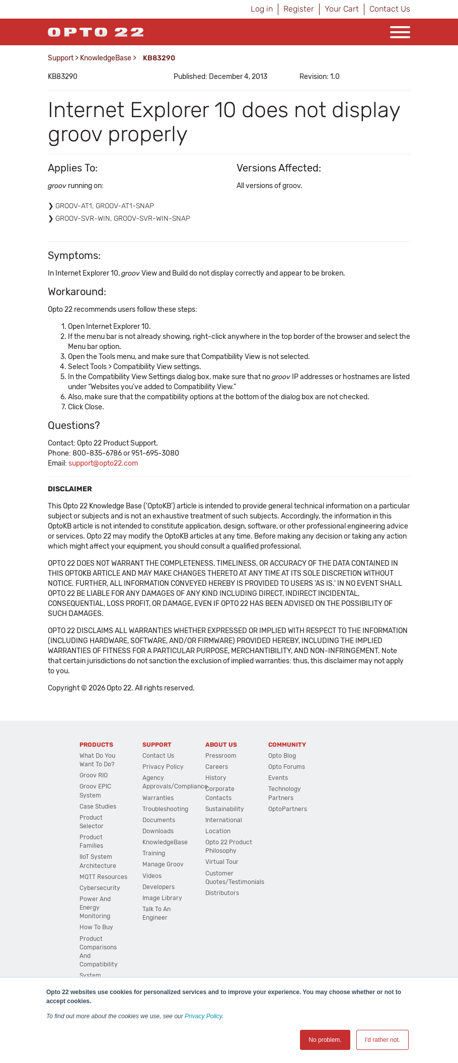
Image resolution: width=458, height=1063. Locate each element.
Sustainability (224, 809)
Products (96, 744)
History (215, 777)
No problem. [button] (325, 1039)
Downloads (158, 831)
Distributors (222, 893)
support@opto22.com (103, 463)
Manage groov (163, 864)
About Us (221, 744)
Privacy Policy (203, 1016)
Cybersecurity (100, 888)
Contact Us (389, 9)
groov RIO (94, 775)
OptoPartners (287, 809)
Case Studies (98, 806)
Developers (158, 887)
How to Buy (96, 927)
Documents (158, 820)
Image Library (162, 898)
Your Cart (342, 9)
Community (287, 744)
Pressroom (221, 755)
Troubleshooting (165, 809)
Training (153, 853)
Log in (262, 9)
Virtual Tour (222, 861)
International (223, 820)
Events (278, 777)
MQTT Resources (103, 876)
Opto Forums (286, 766)
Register (298, 9)
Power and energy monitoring (95, 908)
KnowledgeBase (105, 58)
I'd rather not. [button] (382, 1039)
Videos (152, 875)
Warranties (158, 798)
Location (218, 831)
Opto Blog (282, 755)
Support (60, 58)
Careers (216, 766)
